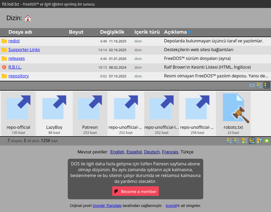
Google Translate (107, 206)
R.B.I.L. (15, 67)
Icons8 (171, 206)
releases (16, 58)
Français (170, 152)
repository (18, 76)
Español (134, 152)
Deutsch (152, 152)
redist (14, 41)
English (117, 152)
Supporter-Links (24, 49)
